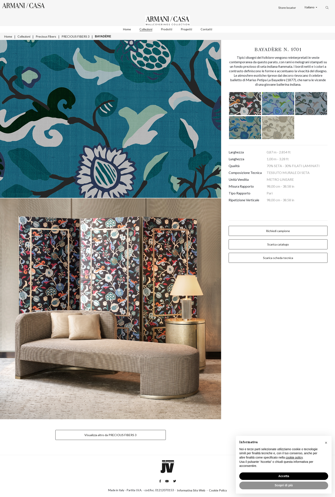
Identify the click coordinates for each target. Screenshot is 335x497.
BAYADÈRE (103, 36)
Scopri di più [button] (284, 485)
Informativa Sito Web (191, 490)
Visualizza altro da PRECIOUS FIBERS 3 (110, 435)
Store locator (287, 7)
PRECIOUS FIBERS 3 (76, 36)
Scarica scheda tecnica (278, 258)
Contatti (206, 29)
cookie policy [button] (294, 457)
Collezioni (146, 29)
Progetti (186, 29)
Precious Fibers (46, 36)
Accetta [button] (283, 476)
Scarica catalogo (278, 244)
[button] (326, 442)
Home (127, 29)
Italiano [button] (309, 7)
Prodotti (166, 29)
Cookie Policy (218, 490)
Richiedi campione (278, 231)
